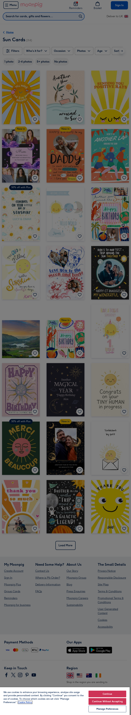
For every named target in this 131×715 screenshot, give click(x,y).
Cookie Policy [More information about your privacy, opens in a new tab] (25, 702)
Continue (107, 694)
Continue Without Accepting (107, 701)
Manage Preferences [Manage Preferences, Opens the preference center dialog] (107, 709)
